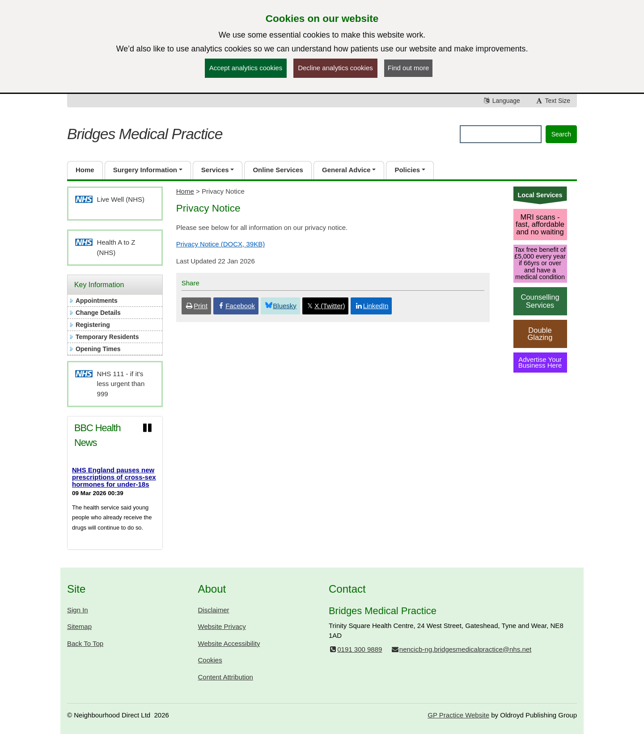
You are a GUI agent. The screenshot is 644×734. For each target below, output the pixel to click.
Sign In (77, 610)
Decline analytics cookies (335, 68)
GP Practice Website (458, 715)
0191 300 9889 (355, 649)
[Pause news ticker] (147, 428)
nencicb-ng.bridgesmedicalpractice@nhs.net (461, 649)
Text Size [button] (552, 100)
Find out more (408, 68)
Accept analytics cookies (245, 68)
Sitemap (79, 626)
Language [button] (501, 100)
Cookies (210, 660)
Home (185, 191)
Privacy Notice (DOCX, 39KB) (220, 244)
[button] (148, 170)
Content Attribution (225, 677)
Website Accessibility (229, 643)
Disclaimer (213, 610)
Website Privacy (222, 626)
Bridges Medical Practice (144, 133)
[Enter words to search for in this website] (501, 134)
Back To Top (85, 643)
